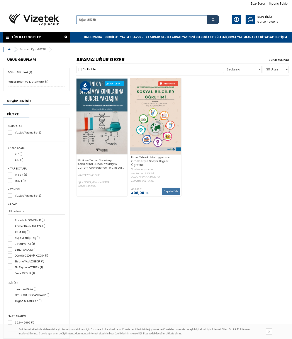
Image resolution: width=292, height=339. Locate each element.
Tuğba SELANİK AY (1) (28, 301)
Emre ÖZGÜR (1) (25, 273)
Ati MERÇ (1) (22, 232)
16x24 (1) (20, 181)
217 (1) (18, 154)
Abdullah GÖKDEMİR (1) (30, 220)
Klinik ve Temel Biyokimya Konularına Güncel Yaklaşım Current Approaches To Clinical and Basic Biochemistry (100, 164)
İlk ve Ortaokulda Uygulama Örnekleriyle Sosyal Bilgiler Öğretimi (150, 161)
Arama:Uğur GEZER (32, 49)
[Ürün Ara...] (213, 19)
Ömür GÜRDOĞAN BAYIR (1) (32, 295)
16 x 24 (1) (21, 175)
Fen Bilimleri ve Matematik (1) (28, 82)
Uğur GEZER (84, 182)
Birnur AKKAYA (100, 182)
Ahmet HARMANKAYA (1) (30, 226)
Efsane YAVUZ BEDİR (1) (29, 261)
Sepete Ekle (171, 191)
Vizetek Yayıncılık (89, 175)
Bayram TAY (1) (25, 244)
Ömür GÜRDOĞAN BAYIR (145, 177)
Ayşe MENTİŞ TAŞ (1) (27, 238)
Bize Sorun (258, 3)
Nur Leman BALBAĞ (142, 173)
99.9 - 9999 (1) (24, 322)
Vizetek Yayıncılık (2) (28, 132)
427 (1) (19, 160)
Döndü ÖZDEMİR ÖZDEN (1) (31, 255)
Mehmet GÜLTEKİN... (142, 181)
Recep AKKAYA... (87, 186)
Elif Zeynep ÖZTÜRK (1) (29, 267)
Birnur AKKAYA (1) (26, 250)
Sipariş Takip (278, 3)
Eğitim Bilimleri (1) (20, 72)
